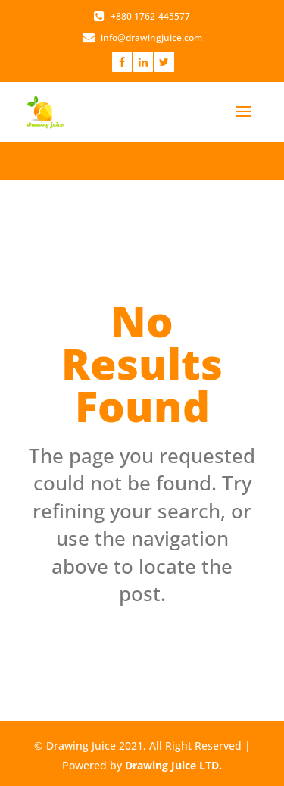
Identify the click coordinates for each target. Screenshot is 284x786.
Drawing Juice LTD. (173, 765)
